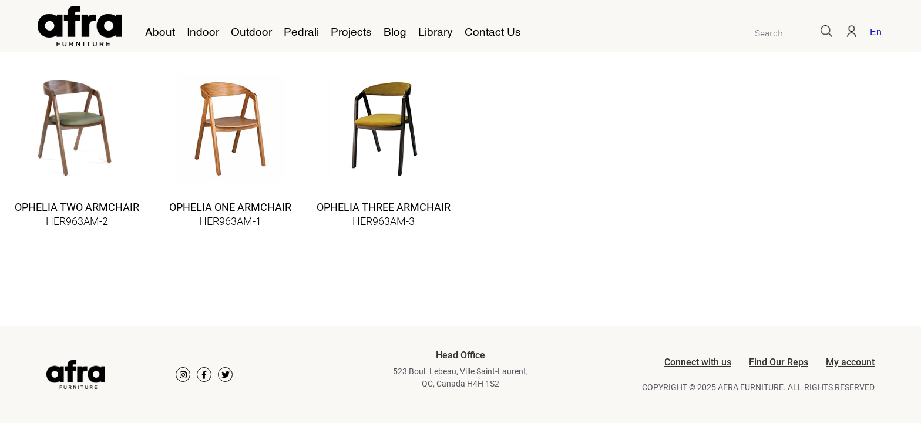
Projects (351, 33)
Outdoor (251, 33)
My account (850, 362)
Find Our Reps (778, 362)
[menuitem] (873, 33)
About (160, 33)
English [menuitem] (875, 33)
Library (435, 33)
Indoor (203, 33)
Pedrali (301, 33)
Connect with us (697, 362)
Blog (395, 33)
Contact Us (493, 33)
